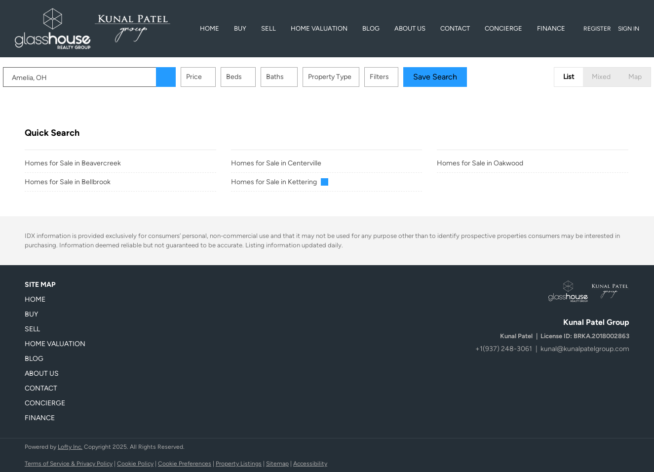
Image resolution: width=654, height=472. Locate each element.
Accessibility (310, 463)
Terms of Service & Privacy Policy (69, 463)
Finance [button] (551, 28)
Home (209, 28)
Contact (455, 28)
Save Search (457, 76)
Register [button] (597, 28)
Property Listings (239, 463)
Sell (268, 28)
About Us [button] (409, 28)
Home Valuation (319, 28)
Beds (256, 77)
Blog (371, 28)
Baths (297, 77)
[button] (187, 77)
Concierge (503, 28)
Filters (401, 77)
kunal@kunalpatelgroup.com (584, 349)
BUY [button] (240, 28)
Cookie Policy (135, 463)
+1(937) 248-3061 (503, 349)
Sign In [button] (628, 28)
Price (216, 77)
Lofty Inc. (70, 446)
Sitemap (277, 463)
